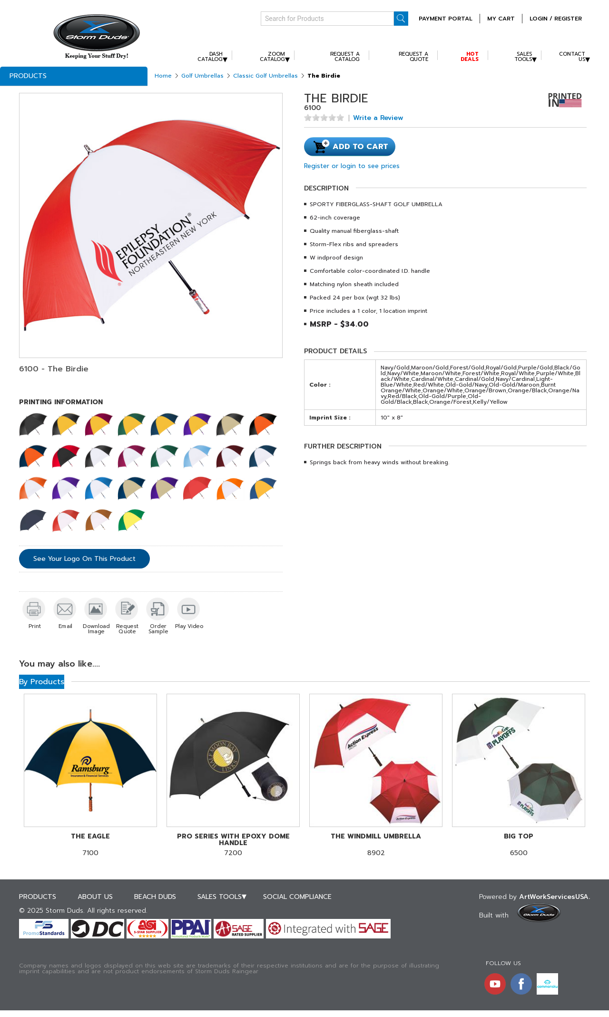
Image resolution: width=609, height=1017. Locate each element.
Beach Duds (155, 897)
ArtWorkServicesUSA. (554, 897)
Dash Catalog (210, 56)
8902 (375, 845)
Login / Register (556, 18)
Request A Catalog (345, 56)
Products (28, 76)
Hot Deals (470, 56)
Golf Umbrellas (202, 75)
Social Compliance (297, 897)
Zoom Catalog (272, 56)
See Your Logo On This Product (84, 559)
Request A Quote (413, 56)
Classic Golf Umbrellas (265, 75)
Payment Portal (445, 18)
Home (163, 75)
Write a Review (378, 118)
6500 (518, 845)
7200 (233, 845)
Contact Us (572, 56)
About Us (95, 897)
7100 (90, 845)
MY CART (501, 18)
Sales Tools (523, 56)
